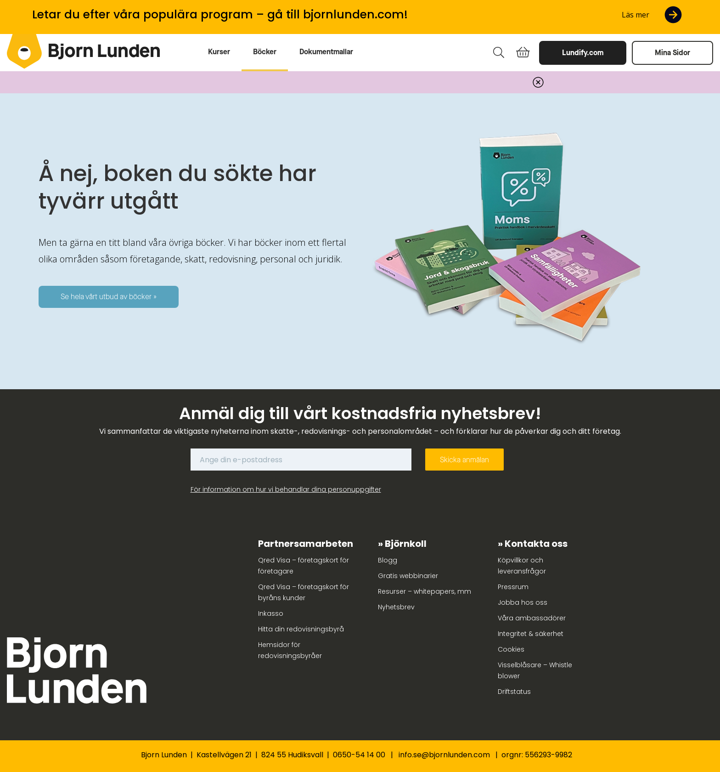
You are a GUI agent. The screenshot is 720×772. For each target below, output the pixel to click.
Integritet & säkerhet (530, 633)
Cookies (511, 649)
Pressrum (513, 586)
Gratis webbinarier (408, 575)
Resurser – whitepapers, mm (424, 591)
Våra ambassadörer (532, 618)
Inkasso (270, 613)
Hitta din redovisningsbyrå (301, 629)
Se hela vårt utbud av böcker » (109, 296)
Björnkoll (406, 543)
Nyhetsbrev (396, 607)
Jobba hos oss (522, 602)
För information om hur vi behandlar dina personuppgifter (286, 489)
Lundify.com (582, 52)
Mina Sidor (672, 52)
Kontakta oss (536, 543)
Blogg (387, 560)
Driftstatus (514, 691)
